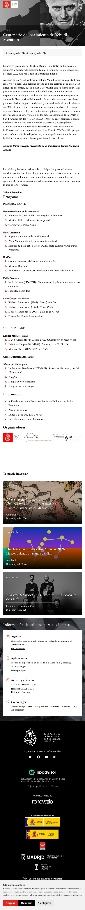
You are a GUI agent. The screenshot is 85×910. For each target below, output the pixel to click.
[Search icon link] (74, 5)
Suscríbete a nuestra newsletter (45, 878)
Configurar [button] (44, 903)
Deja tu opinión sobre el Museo (43, 786)
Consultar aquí (27, 689)
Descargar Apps (18, 670)
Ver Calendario (18, 648)
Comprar (26, 692)
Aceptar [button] (10, 903)
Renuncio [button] (26, 903)
